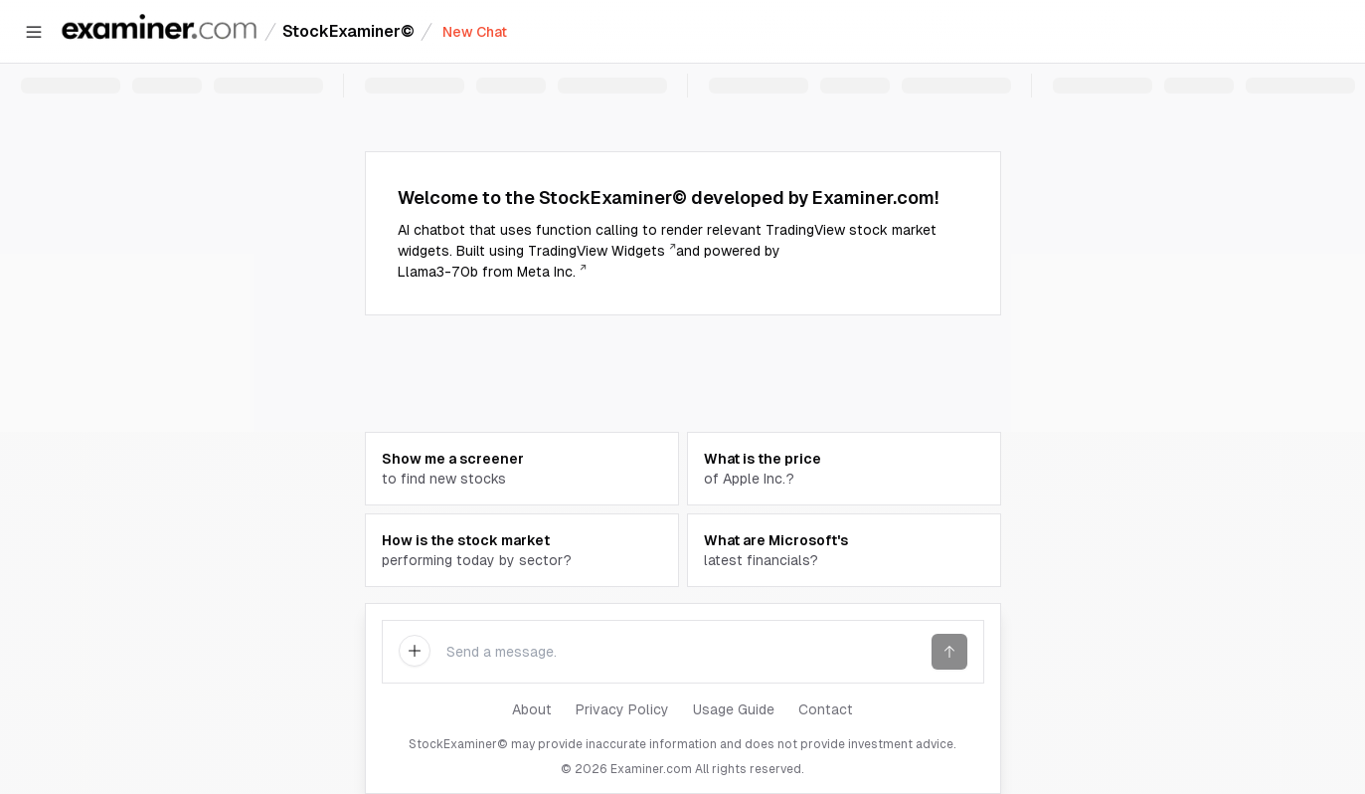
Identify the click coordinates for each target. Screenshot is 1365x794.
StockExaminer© (348, 31)
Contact (825, 709)
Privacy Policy (622, 709)
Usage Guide (733, 709)
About (532, 709)
